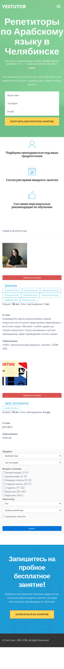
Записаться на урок (32, 277)
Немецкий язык (31, 290)
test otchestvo (17, 403)
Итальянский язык (50, 295)
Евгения (11, 285)
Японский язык (29, 300)
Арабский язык (11, 300)
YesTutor (14, 6)
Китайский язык (30, 295)
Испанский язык (12, 295)
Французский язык (50, 290)
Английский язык (12, 290)
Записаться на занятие (32, 614)
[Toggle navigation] (58, 6)
